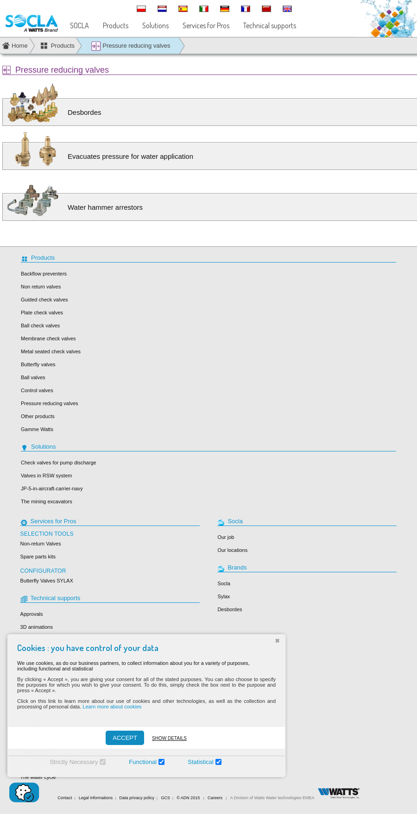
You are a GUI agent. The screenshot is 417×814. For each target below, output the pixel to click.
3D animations (36, 627)
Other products (38, 416)
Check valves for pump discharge (58, 462)
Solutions (155, 25)
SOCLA (79, 25)
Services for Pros (206, 25)
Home (20, 45)
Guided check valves (44, 299)
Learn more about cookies (106, 706)
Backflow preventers (44, 273)
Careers (215, 797)
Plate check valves (42, 312)
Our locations (232, 550)
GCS (165, 797)
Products (115, 25)
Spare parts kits (38, 556)
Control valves (37, 390)
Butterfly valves (38, 364)
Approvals (31, 614)
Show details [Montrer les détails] (163, 738)
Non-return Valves (40, 543)
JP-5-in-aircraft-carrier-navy (52, 488)
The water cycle (38, 777)
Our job (225, 537)
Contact (64, 797)
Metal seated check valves (51, 351)
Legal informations (96, 797)
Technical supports (269, 25)
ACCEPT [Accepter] (119, 737)
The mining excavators (46, 501)
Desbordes (229, 609)
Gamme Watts (37, 429)
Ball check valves (40, 325)
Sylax (223, 596)
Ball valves (33, 377)
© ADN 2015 (188, 797)
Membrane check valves (48, 338)
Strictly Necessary (68, 761)
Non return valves (41, 286)
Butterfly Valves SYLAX (46, 580)
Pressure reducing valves (131, 46)
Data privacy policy (137, 797)
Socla (223, 583)
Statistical (195, 761)
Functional (137, 761)
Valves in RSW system (46, 475)
